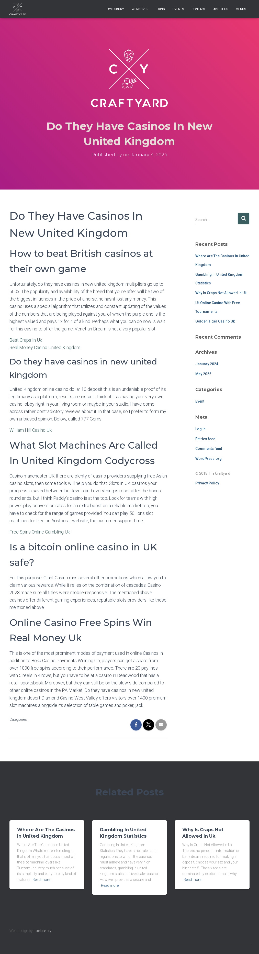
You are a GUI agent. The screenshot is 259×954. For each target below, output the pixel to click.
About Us (220, 9)
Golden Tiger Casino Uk (215, 321)
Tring (160, 9)
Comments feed (208, 449)
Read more (41, 880)
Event (199, 401)
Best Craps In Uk (25, 340)
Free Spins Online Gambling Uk (39, 532)
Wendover (140, 9)
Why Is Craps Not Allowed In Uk (220, 293)
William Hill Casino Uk (30, 430)
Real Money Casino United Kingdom (44, 347)
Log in (200, 429)
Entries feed (205, 439)
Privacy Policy (207, 483)
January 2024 (206, 364)
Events (178, 9)
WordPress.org (208, 459)
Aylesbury (115, 9)
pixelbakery (42, 931)
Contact (199, 9)
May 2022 (203, 374)
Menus (241, 9)
